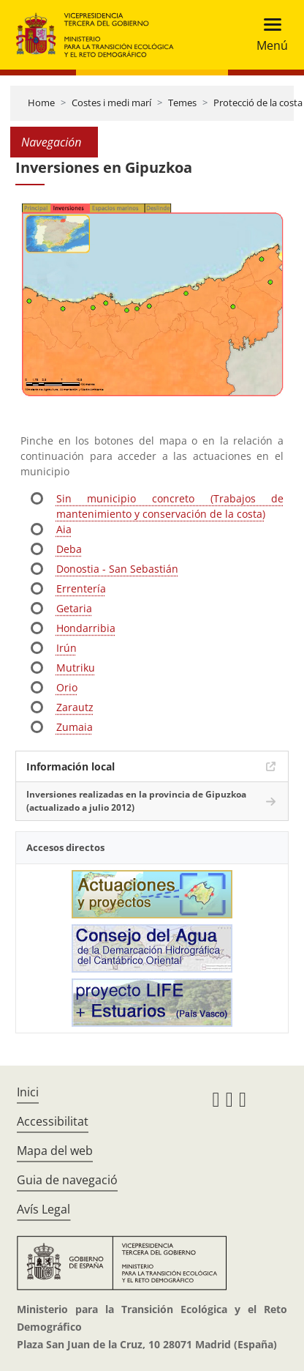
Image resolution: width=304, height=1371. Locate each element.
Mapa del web (55, 1150)
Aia (64, 529)
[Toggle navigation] (268, 35)
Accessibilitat (52, 1121)
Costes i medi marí (111, 102)
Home (41, 102)
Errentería (81, 588)
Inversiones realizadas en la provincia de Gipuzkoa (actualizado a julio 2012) (136, 801)
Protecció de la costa (258, 102)
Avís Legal (43, 1209)
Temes (182, 102)
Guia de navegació (67, 1180)
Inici (28, 1092)
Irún (66, 648)
